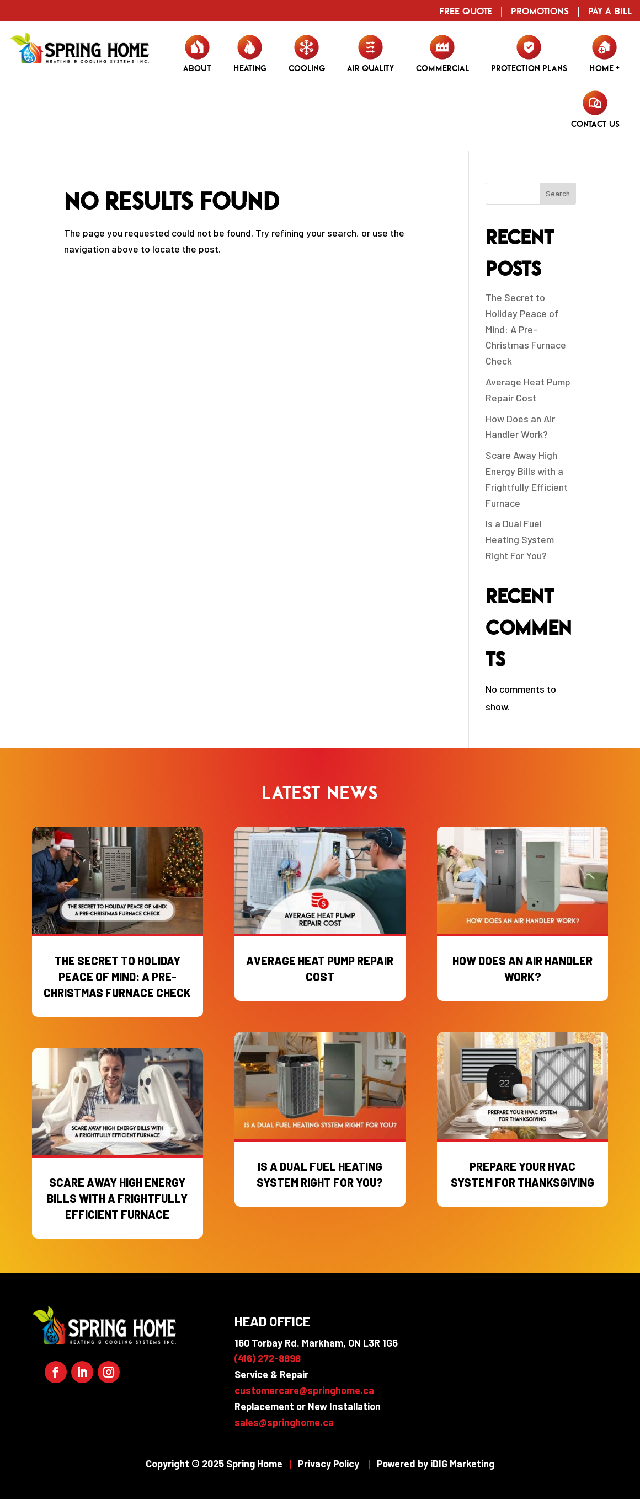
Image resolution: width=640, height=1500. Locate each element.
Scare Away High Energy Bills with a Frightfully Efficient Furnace (117, 1198)
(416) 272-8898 (267, 1358)
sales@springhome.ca (284, 1422)
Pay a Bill (610, 11)
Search (558, 193)
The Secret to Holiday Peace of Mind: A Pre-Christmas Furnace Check (526, 329)
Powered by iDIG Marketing (435, 1464)
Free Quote (465, 11)
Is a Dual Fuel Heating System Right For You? (520, 539)
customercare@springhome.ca (304, 1390)
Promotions (540, 11)
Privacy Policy (328, 1464)
